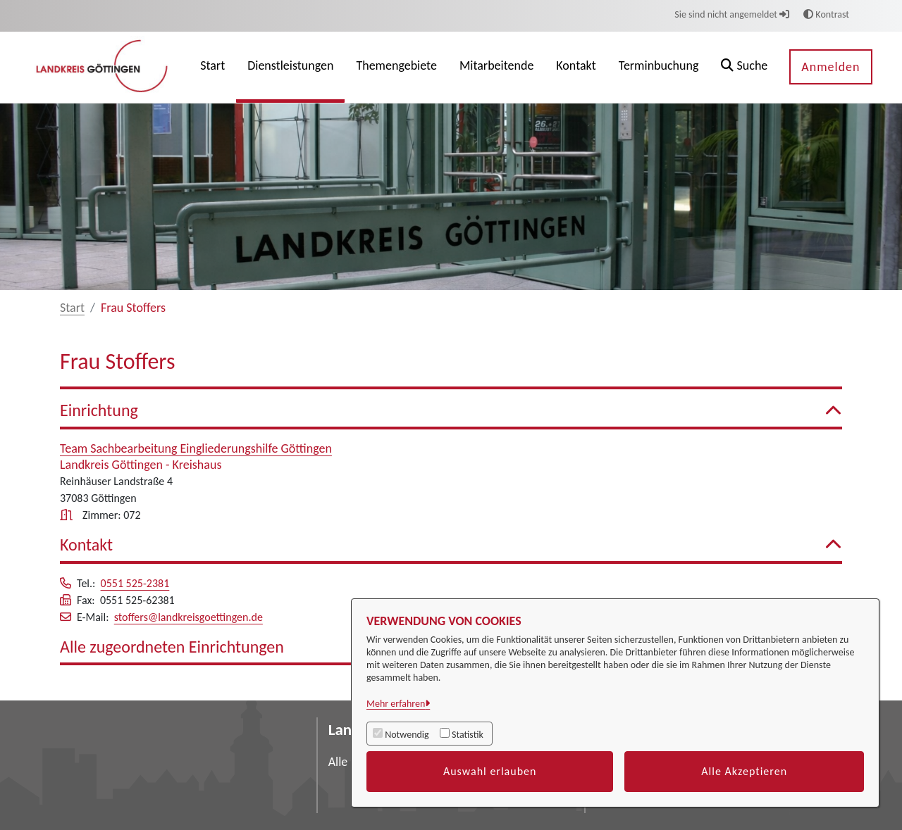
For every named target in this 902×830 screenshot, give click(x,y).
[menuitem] (212, 67)
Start (72, 307)
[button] (744, 67)
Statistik (467, 735)
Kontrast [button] (826, 14)
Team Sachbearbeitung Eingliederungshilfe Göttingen (196, 448)
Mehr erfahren (395, 704)
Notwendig (406, 735)
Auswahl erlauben (490, 771)
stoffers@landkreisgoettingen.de (188, 617)
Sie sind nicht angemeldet (731, 14)
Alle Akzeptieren (744, 771)
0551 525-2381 (135, 583)
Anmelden (830, 67)
